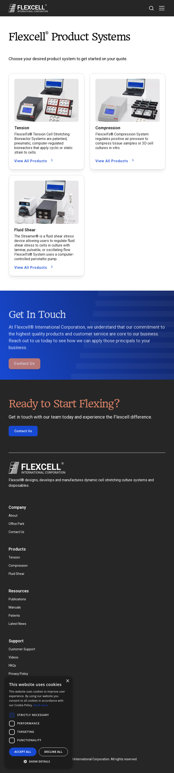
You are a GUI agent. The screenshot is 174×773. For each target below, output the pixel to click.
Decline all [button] (53, 752)
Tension (14, 557)
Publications (17, 599)
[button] (160, 8)
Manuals (15, 607)
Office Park (16, 524)
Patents (14, 615)
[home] (28, 8)
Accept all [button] (22, 752)
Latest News (17, 624)
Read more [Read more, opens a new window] (41, 705)
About (13, 515)
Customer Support (22, 649)
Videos (13, 657)
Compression (18, 565)
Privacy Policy (18, 674)
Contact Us (24, 372)
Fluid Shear (16, 574)
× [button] (67, 681)
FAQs (12, 665)
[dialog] (38, 722)
